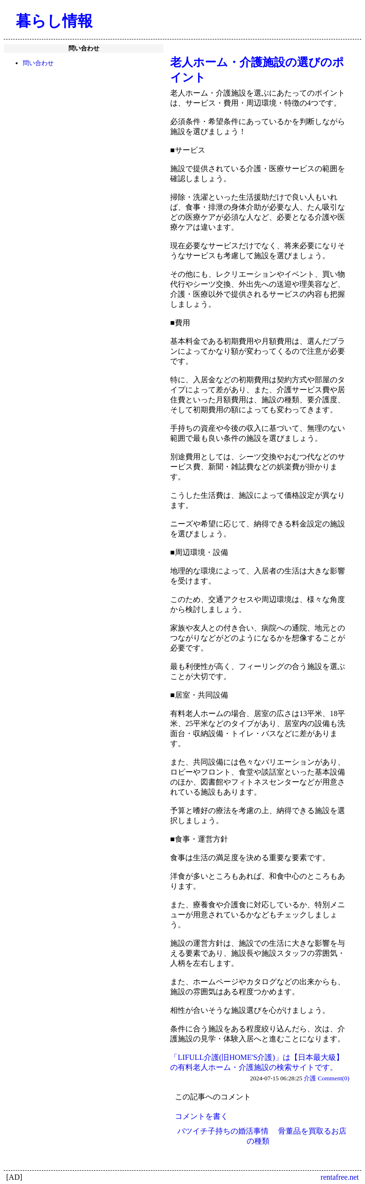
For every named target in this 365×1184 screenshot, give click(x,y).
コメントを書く (201, 1116)
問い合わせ (38, 63)
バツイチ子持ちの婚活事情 (223, 1131)
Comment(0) (333, 1078)
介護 (310, 1078)
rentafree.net (340, 1177)
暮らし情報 (54, 20)
